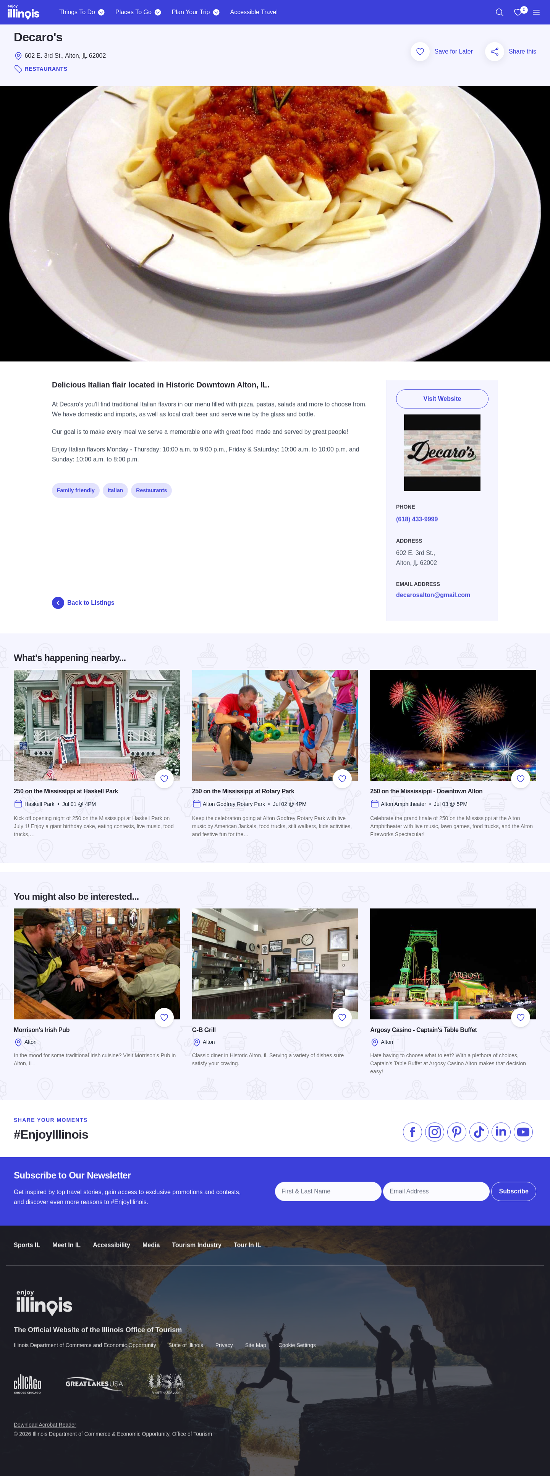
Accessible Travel (254, 12)
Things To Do (77, 12)
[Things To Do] (101, 12)
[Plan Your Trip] (216, 12)
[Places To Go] (158, 12)
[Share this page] (494, 58)
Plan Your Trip (191, 12)
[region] (499, 12)
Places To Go (133, 12)
